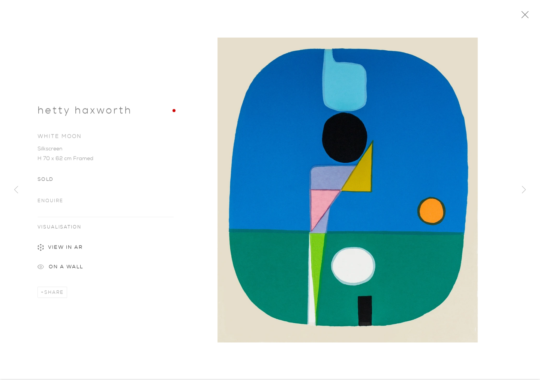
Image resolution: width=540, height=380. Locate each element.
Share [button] (54, 293)
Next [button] (524, 190)
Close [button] (523, 17)
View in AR (60, 249)
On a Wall (60, 268)
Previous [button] (16, 190)
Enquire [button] (50, 201)
